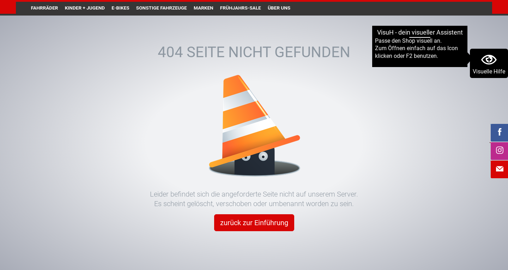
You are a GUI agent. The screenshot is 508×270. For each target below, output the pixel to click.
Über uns (279, 8)
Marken (203, 8)
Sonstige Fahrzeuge (161, 8)
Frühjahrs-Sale (240, 8)
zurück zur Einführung (254, 222)
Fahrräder (44, 8)
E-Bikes (120, 8)
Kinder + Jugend (85, 8)
